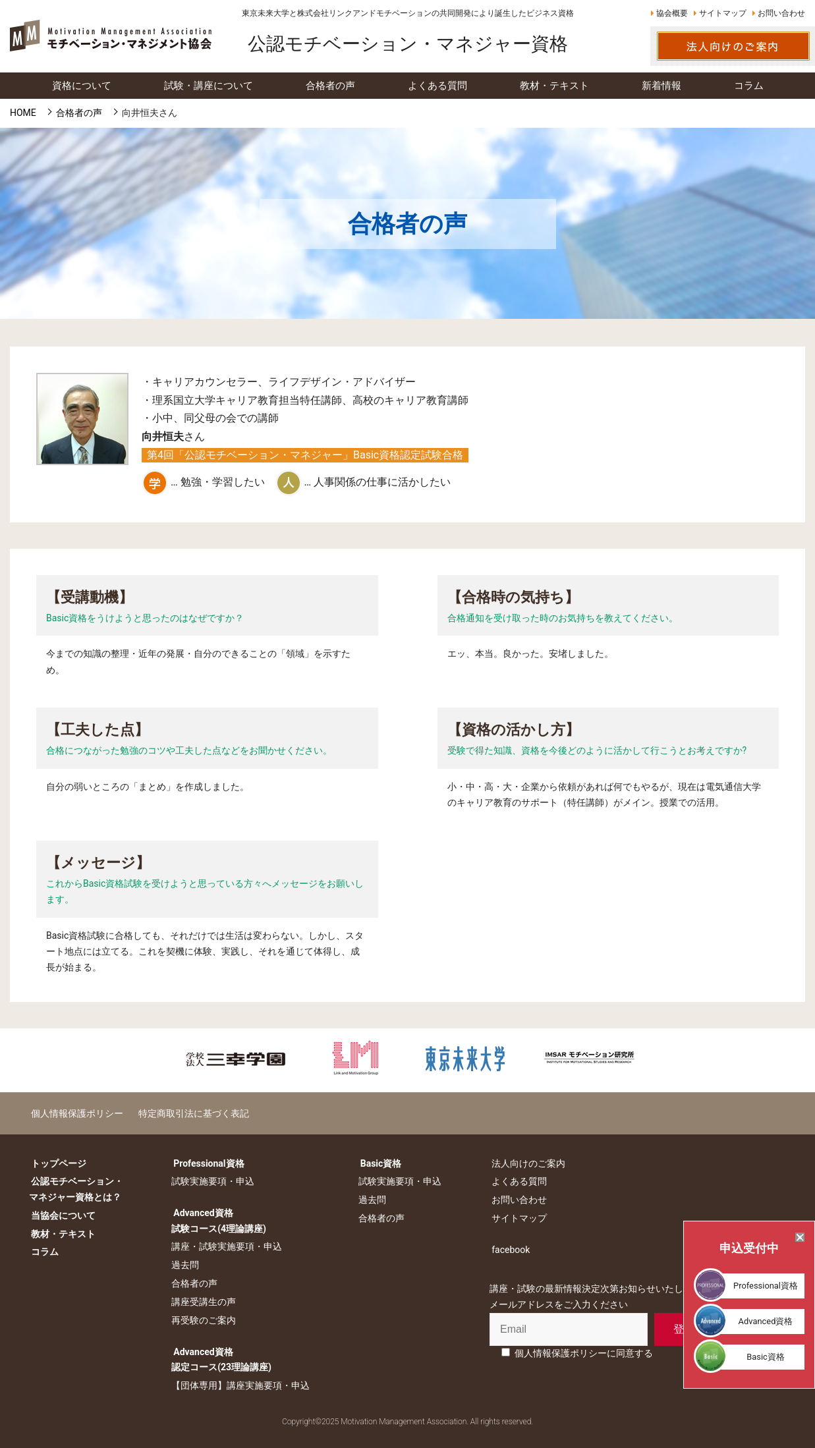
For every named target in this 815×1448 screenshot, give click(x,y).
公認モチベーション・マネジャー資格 (408, 44)
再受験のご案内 (201, 1320)
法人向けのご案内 (524, 1162)
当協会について (61, 1215)
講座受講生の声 (201, 1301)
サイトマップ (722, 13)
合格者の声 (192, 1283)
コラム (43, 1251)
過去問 (183, 1265)
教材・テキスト (61, 1233)
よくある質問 (515, 1181)
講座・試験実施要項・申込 (224, 1246)
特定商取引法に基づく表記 (187, 1112)
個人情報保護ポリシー (75, 1112)
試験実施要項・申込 (210, 1181)
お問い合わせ (781, 13)
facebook (507, 1249)
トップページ (56, 1162)
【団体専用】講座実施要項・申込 (238, 1385)
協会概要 (672, 13)
